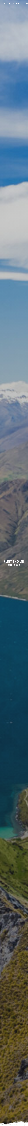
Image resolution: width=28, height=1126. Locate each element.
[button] (27, 3)
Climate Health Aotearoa (9, 3)
